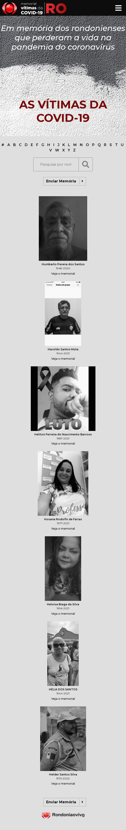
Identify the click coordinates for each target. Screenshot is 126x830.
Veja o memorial (63, 273)
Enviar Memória (64, 181)
